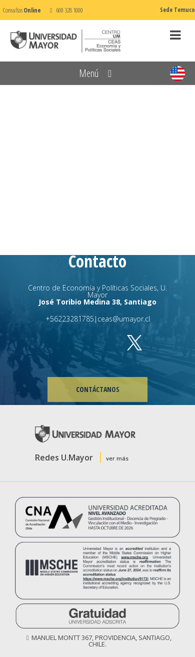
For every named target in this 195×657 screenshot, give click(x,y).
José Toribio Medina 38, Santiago (97, 301)
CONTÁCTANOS (98, 389)
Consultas (21, 10)
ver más (117, 458)
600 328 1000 (65, 10)
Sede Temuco (177, 10)
